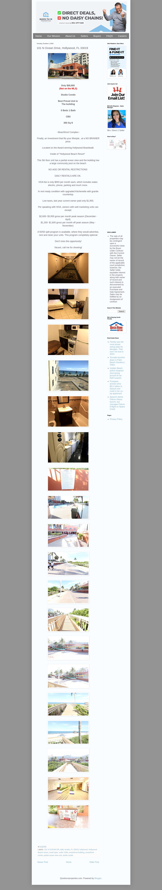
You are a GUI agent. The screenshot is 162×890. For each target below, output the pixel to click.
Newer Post (42, 862)
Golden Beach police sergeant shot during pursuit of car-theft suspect (117, 373)
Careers (122, 36)
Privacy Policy (116, 419)
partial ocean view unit (53, 855)
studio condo (68, 855)
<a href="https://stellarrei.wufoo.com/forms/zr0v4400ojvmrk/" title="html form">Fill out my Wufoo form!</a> (116, 189)
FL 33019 (74, 850)
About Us (70, 36)
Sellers (84, 36)
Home (38, 36)
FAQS (109, 36)
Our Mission (53, 36)
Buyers (97, 36)
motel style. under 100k (58, 852)
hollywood (83, 850)
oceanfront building (76, 852)
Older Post (94, 862)
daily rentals (65, 850)
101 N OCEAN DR (51, 850)
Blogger (98, 878)
